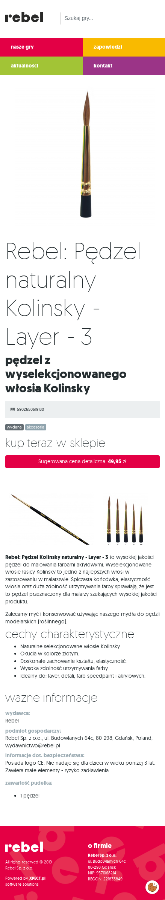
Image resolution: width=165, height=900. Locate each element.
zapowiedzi (108, 47)
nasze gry (22, 47)
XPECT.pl (37, 878)
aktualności (24, 65)
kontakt (103, 65)
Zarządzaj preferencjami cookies (152, 886)
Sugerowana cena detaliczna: (82, 461)
